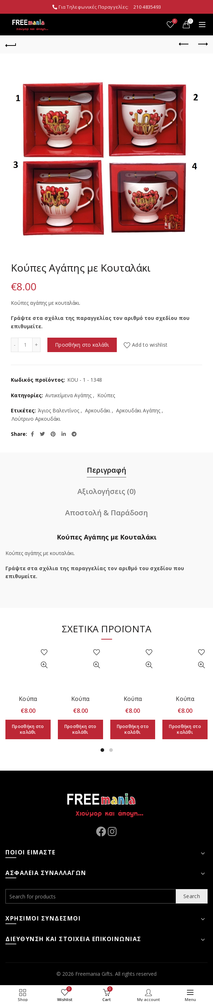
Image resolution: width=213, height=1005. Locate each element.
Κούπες (106, 395)
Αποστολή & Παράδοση (106, 512)
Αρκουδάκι (97, 410)
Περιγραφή (106, 470)
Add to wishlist (150, 344)
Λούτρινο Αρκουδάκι (36, 418)
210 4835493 (147, 7)
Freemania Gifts (93, 973)
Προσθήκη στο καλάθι (82, 344)
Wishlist (174, 21)
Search (191, 896)
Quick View (44, 665)
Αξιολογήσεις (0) (106, 491)
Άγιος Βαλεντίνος (58, 410)
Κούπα (28, 699)
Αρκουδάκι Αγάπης (138, 410)
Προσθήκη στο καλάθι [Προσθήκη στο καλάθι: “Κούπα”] (28, 729)
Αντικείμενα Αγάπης (68, 395)
